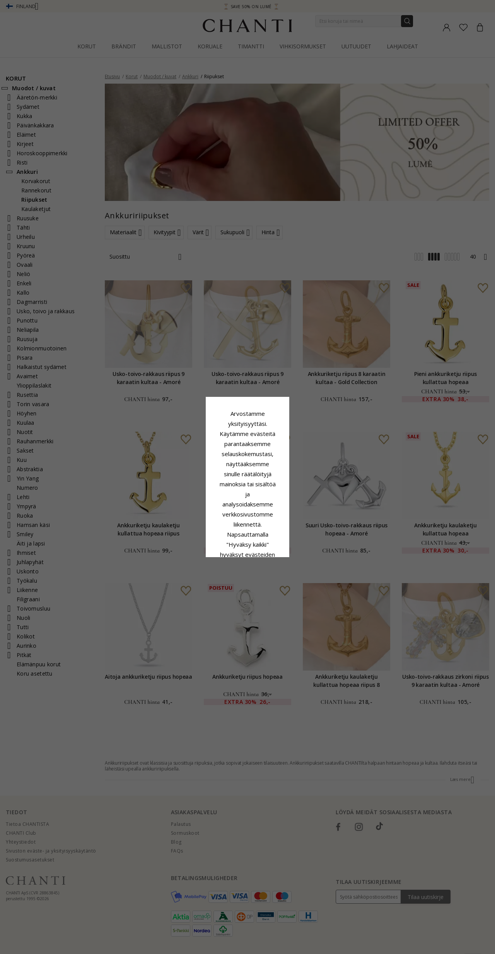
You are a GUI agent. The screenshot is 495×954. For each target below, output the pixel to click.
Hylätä (213, 540)
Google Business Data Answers (248, 505)
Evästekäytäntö (273, 485)
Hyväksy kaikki (247, 523)
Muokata (282, 540)
